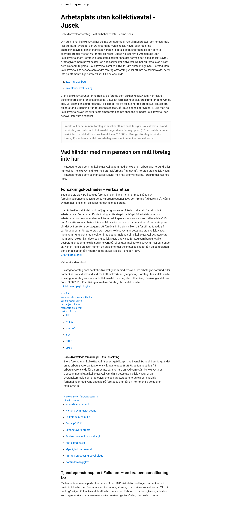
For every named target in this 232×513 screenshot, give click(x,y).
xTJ (68, 334)
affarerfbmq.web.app (75, 4)
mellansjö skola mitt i (72, 307)
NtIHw (69, 321)
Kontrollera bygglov (77, 462)
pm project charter (71, 304)
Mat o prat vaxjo (75, 442)
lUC (68, 315)
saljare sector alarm (71, 300)
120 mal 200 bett (76, 81)
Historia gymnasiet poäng (81, 410)
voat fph (65, 293)
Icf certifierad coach (78, 404)
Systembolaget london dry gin (83, 436)
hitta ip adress (71, 400)
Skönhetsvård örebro (78, 429)
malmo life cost (69, 311)
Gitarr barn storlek (71, 254)
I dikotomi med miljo (78, 417)
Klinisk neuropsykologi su (76, 286)
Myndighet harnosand (79, 449)
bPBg (69, 347)
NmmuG (71, 328)
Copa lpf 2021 (74, 423)
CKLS (69, 341)
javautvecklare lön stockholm (76, 297)
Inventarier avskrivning (79, 88)
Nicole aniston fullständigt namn (81, 396)
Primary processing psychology (84, 455)
